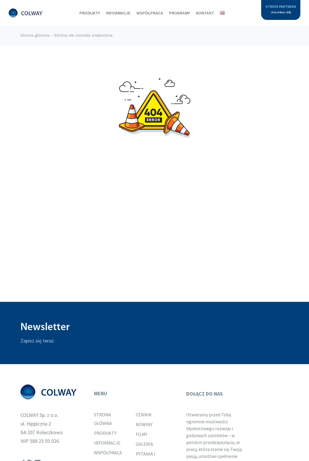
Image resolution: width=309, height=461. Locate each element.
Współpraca (149, 13)
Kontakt (205, 13)
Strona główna (34, 35)
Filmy (141, 434)
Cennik (144, 414)
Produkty (89, 13)
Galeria (144, 444)
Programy (179, 13)
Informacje (118, 13)
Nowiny (144, 424)
